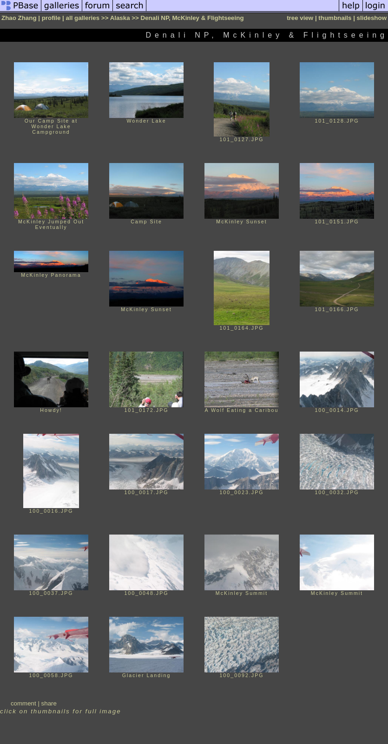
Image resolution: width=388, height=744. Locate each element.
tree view (300, 17)
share (49, 703)
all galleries (83, 17)
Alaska (120, 17)
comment (23, 703)
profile (51, 17)
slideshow (372, 17)
